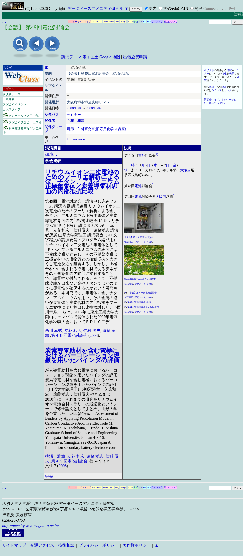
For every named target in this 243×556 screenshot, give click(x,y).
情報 (224, 73)
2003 (149, 284)
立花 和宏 (75, 121)
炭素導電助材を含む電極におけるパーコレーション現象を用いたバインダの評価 (82, 355)
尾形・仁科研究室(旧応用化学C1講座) (96, 129)
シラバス (52, 115)
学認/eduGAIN (175, 8)
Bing (117, 21)
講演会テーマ (12, 94)
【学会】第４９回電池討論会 (138, 237)
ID (46, 67)
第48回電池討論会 (136, 302)
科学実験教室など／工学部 (22, 130)
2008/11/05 (74, 108)
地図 (116, 57)
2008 (94, 335)
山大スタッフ (12, 109)
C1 (141, 21)
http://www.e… (77, 139)
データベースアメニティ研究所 (95, 8)
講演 (229, 70)
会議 (148, 302)
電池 (141, 155)
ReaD (105, 21)
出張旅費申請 (135, 57)
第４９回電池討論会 (69, 335)
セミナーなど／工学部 (21, 115)
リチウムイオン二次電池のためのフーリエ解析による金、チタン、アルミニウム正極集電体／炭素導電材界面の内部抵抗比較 (82, 182)
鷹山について (170, 21)
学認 (135, 21)
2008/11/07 (93, 108)
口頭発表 (9, 99)
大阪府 (185, 170)
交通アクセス (42, 545)
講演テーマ (71, 57)
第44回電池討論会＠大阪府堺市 (140, 279)
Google (123, 21)
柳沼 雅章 (55, 456)
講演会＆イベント (15, 104)
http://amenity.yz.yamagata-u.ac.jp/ (30, 526)
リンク (228, 90)
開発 (198, 8)
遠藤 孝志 (94, 456)
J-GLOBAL (96, 21)
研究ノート (140, 242)
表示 (231, 73)
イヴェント (10, 89)
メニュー (72, 21)
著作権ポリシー (137, 545)
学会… (51, 476)
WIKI (130, 21)
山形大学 (209, 70)
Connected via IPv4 (219, 8)
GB (145, 21)
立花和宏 (128, 242)
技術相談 (66, 545)
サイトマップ (84, 21)
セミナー (74, 115)
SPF (149, 21)
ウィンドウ (157, 21)
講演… (51, 154)
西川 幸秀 (53, 330)
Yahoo (111, 21)
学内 (153, 8)
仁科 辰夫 (91, 330)
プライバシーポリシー (98, 545)
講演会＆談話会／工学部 (22, 121)
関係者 (50, 121)
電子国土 (90, 57)
